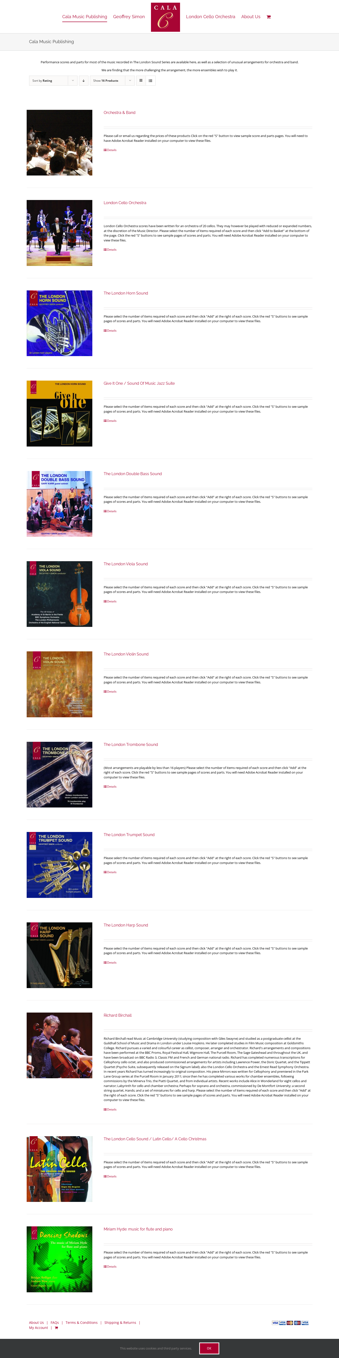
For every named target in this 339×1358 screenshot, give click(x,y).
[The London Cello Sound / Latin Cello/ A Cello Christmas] (59, 1169)
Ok (209, 1348)
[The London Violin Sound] (59, 684)
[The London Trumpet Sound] (59, 865)
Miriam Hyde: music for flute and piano (138, 1229)
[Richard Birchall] (59, 1045)
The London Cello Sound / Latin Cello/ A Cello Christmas (155, 1139)
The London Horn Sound (126, 293)
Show (105, 81)
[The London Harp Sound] (59, 955)
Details (112, 150)
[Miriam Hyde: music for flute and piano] (59, 1259)
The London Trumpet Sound (129, 834)
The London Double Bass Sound (133, 473)
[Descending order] (83, 81)
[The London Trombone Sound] (59, 774)
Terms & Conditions (82, 1322)
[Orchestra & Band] (59, 143)
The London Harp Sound (126, 925)
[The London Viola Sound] (59, 594)
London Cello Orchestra (125, 202)
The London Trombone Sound (131, 744)
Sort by (42, 81)
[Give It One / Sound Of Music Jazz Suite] (59, 413)
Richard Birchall (118, 1015)
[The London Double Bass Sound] (59, 504)
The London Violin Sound (126, 654)
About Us (36, 1322)
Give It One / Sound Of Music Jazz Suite (139, 383)
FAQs (55, 1322)
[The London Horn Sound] (59, 323)
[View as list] (150, 80)
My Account (38, 1327)
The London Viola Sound (126, 564)
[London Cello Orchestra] (59, 233)
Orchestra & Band (119, 112)
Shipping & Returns (120, 1322)
